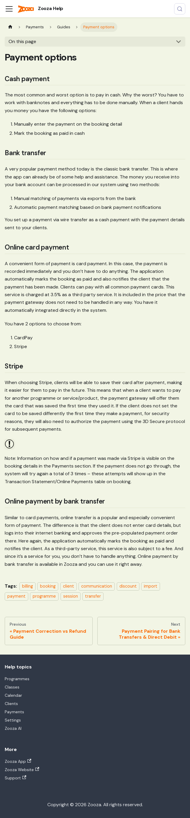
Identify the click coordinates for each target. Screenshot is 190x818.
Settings (13, 720)
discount (128, 586)
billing (27, 586)
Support (15, 778)
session (70, 596)
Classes (12, 687)
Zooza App (18, 761)
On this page (22, 41)
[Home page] (10, 27)
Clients (11, 703)
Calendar (13, 695)
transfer (93, 596)
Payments (14, 711)
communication (96, 586)
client (68, 586)
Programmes (17, 678)
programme (44, 596)
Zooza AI (13, 728)
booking (48, 586)
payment (16, 596)
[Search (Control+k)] (179, 8)
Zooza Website (22, 769)
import (150, 586)
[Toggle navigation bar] (9, 8)
